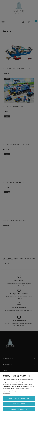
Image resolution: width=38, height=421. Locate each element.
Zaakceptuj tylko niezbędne (19, 398)
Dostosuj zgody (19, 404)
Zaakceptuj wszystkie (19, 409)
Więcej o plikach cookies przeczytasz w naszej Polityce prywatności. (18, 393)
